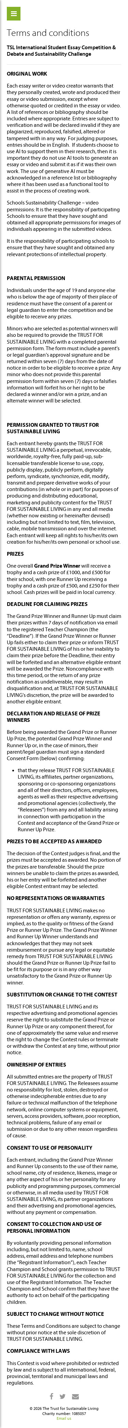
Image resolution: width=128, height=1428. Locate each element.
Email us (64, 1418)
